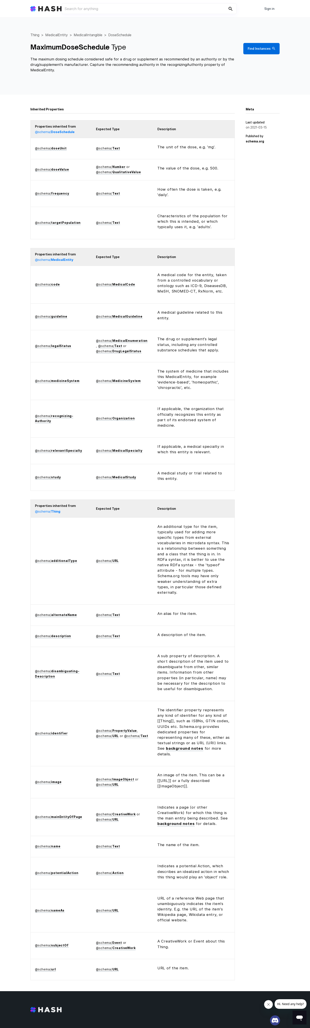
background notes (184, 748)
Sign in (269, 8)
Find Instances (261, 49)
